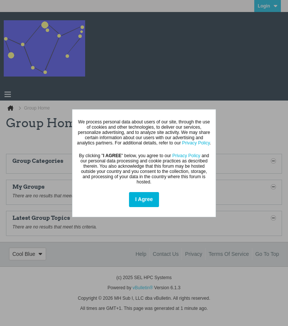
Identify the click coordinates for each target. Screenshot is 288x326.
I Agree (144, 199)
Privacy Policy (196, 143)
